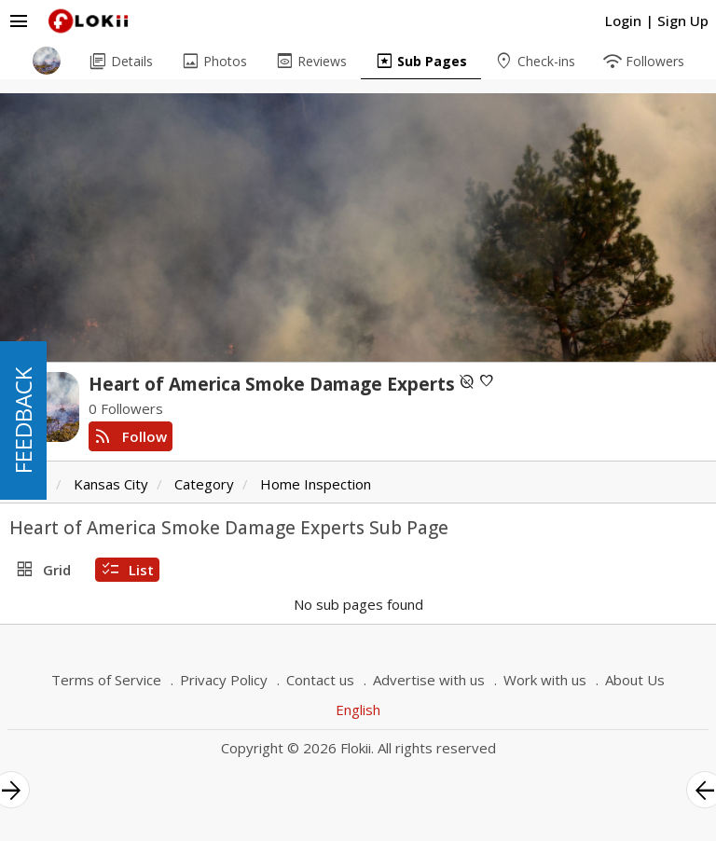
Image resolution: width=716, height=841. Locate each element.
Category (204, 484)
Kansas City (111, 484)
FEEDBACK (22, 420)
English (358, 709)
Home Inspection (315, 484)
